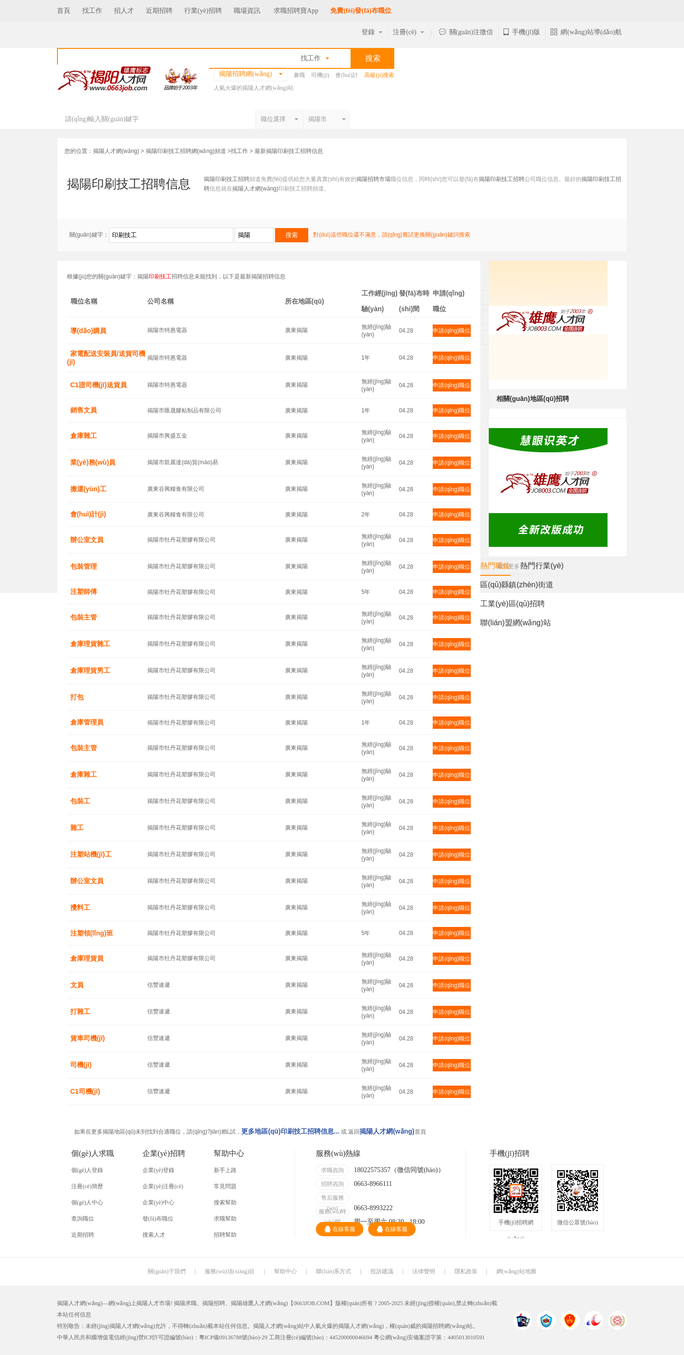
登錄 (371, 32)
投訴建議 (381, 1271)
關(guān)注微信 (466, 32)
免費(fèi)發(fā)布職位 (360, 10)
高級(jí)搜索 (379, 75)
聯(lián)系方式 (333, 1271)
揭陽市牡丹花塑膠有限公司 (181, 539)
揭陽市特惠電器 (167, 330)
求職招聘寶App (296, 10)
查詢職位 (82, 1218)
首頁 (63, 10)
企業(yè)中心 (158, 1202)
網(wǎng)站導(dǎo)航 (586, 32)
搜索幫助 (225, 1202)
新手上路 (225, 1170)
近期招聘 (159, 10)
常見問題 (225, 1186)
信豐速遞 (158, 985)
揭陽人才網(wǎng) (116, 151)
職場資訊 (247, 10)
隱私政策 (466, 1271)
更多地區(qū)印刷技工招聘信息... (290, 1131)
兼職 (299, 75)
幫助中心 (285, 1271)
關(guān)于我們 (166, 1271)
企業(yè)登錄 (158, 1170)
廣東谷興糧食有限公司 (175, 489)
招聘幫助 (225, 1234)
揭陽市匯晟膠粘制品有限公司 (184, 410)
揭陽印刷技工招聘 (226, 179)
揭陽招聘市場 (373, 179)
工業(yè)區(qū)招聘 (512, 604)
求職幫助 (225, 1218)
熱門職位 (495, 568)
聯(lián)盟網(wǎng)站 (515, 623)
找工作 (92, 10)
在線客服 (339, 1229)
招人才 (124, 10)
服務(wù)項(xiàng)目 (230, 1271)
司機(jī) (320, 75)
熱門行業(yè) (542, 566)
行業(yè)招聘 (203, 10)
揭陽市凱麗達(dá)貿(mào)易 (182, 462)
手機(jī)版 (522, 32)
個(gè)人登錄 (87, 1170)
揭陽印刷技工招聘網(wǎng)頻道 (186, 151)
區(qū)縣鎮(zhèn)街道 (516, 585)
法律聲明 (423, 1271)
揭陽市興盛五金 (167, 435)
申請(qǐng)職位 (451, 330)
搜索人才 (153, 1234)
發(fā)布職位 (157, 1218)
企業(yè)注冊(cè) (162, 1186)
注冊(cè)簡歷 (87, 1186)
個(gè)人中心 (87, 1202)
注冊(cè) (408, 32)
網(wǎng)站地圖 (516, 1271)
